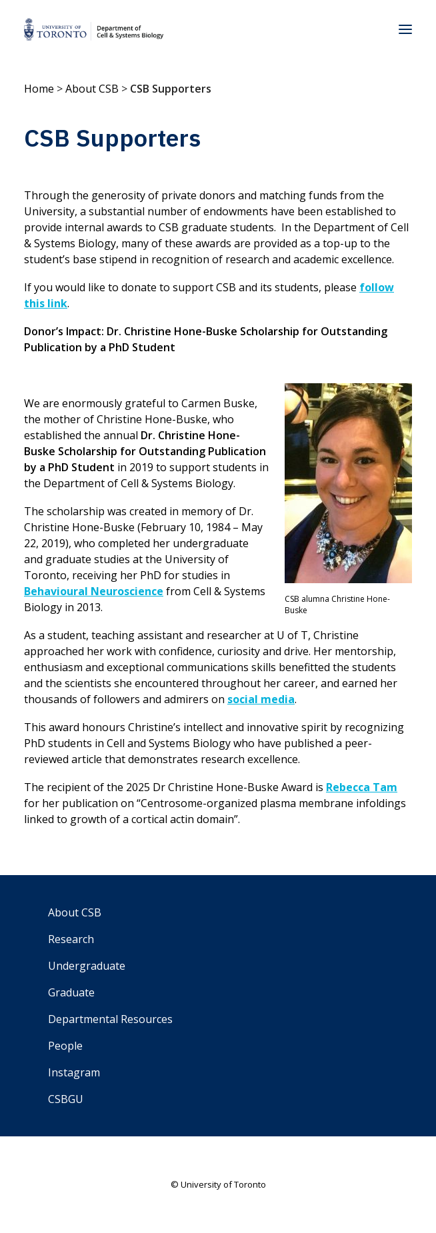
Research (71, 939)
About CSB (92, 88)
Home (39, 88)
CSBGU (65, 1099)
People (65, 1045)
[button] (405, 29)
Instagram (74, 1072)
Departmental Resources (110, 1019)
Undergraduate (86, 965)
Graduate (71, 992)
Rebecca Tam (361, 787)
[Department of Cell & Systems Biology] (93, 29)
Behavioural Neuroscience (93, 591)
